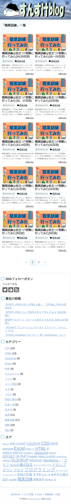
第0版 (48, 499)
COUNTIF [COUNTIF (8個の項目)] (33, 443)
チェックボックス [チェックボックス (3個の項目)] (42, 465)
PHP (7, 369)
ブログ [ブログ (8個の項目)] (19, 470)
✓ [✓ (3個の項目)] (62, 460)
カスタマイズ (12, 374)
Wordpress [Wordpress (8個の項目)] (50, 460)
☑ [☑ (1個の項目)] (59, 461)
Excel (39, 494)
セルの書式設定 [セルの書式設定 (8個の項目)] (21, 464)
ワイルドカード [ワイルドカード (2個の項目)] (9, 475)
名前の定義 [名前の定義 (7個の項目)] (24, 474)
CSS (7, 348)
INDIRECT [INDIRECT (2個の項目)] (28, 453)
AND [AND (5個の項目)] (13, 443)
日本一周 (10, 404)
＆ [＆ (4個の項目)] (55, 479)
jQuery (8, 363)
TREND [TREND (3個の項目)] (6, 460)
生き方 (8, 409)
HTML (8, 353)
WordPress (15, 494)
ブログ (8, 394)
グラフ (8, 379)
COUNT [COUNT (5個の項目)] (21, 443)
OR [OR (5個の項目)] (17, 456)
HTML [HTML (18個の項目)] (40, 448)
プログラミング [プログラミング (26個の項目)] (39, 469)
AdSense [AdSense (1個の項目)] (5, 444)
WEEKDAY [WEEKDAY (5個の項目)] (36, 460)
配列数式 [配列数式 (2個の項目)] (49, 480)
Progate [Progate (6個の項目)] (32, 456)
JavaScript (10, 358)
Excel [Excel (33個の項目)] (19, 448)
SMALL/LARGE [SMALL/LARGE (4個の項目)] (47, 456)
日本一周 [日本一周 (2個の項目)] (46, 475)
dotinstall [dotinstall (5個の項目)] (7, 448)
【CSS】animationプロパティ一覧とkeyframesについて (35, 335)
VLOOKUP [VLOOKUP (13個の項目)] (19, 460)
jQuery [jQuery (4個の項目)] (52, 452)
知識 (7, 415)
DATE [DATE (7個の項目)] (54, 443)
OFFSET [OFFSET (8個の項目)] (8, 456)
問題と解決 (11, 399)
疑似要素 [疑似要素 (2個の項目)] (13, 480)
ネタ (7, 389)
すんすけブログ (33, 499)
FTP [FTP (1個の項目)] (33, 449)
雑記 (7, 430)
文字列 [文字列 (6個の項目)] (37, 474)
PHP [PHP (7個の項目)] (23, 456)
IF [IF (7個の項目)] (48, 448)
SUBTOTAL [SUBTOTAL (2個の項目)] (61, 457)
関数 (7, 425)
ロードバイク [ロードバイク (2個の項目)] (62, 470)
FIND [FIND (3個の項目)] (28, 449)
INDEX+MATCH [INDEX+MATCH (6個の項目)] (12, 452)
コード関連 (11, 384)
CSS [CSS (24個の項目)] (45, 443)
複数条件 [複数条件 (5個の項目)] (38, 479)
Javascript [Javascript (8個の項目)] (41, 452)
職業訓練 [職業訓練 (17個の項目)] (25, 479)
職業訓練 (10, 420)
